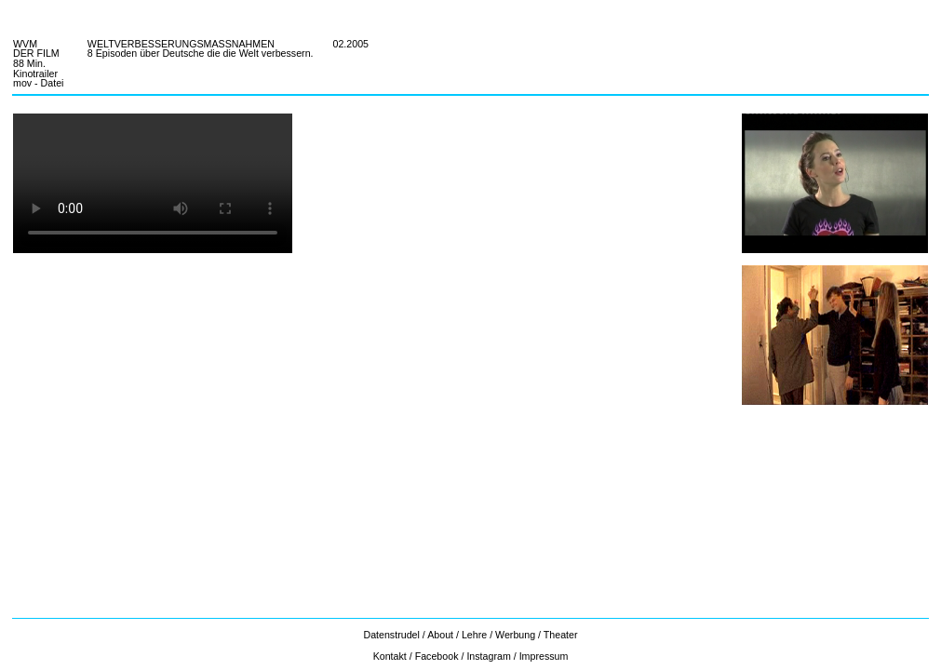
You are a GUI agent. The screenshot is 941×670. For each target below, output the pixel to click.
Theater (561, 634)
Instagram (488, 656)
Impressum (544, 656)
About (440, 634)
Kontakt (390, 656)
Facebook (437, 656)
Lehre (474, 634)
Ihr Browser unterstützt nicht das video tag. (152, 183)
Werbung (515, 634)
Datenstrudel (392, 634)
